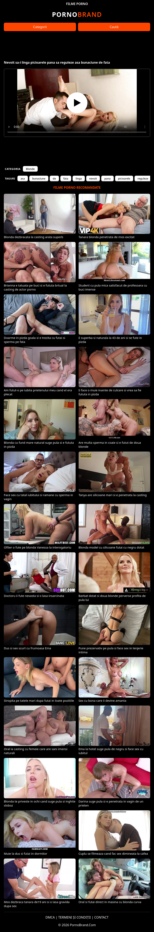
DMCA (50, 917)
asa (22, 178)
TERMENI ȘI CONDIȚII (74, 917)
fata (65, 178)
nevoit (93, 178)
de (54, 178)
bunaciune (38, 178)
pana (107, 178)
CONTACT (101, 917)
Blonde (30, 169)
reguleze (143, 178)
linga (79, 178)
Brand (77, 14)
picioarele (124, 178)
